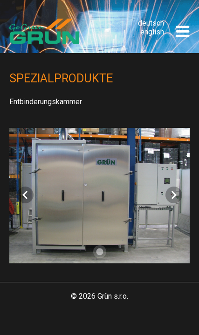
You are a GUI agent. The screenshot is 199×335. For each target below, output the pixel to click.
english (152, 31)
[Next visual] (173, 195)
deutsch (151, 23)
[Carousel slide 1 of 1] (99, 251)
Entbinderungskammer (45, 101)
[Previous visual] (25, 195)
